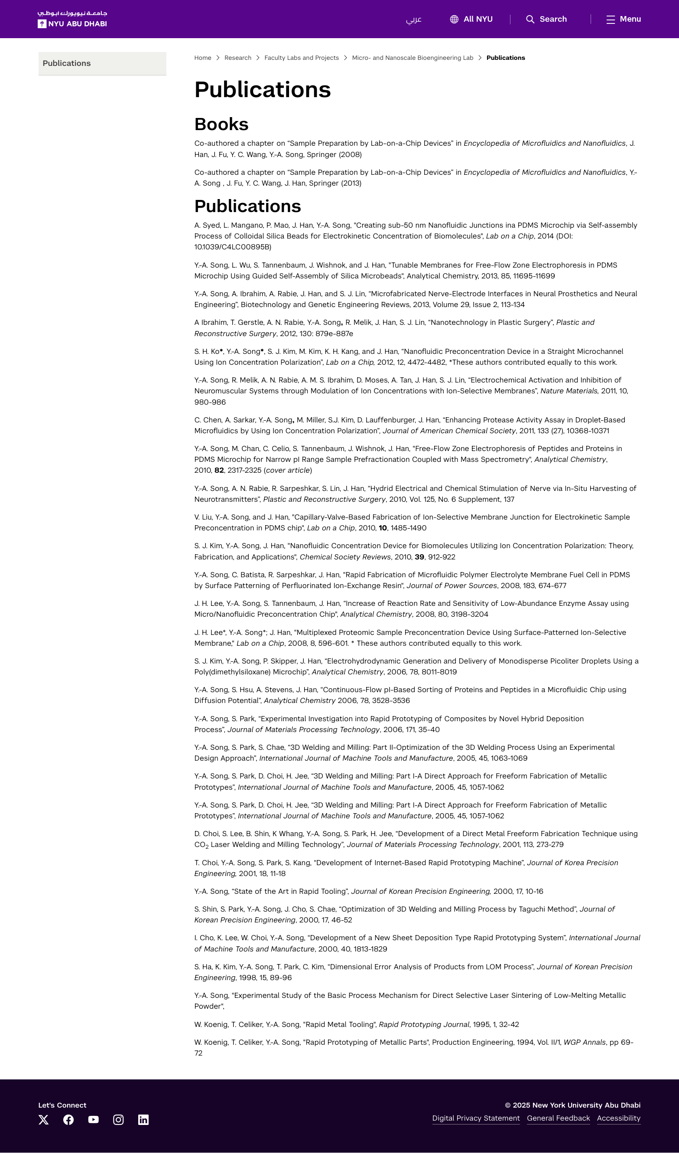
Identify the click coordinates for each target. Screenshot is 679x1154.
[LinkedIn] (143, 1122)
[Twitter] (44, 1122)
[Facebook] (68, 1122)
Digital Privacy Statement (476, 1119)
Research (237, 59)
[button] (548, 20)
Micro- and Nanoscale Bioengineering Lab (413, 59)
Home (203, 59)
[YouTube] (93, 1122)
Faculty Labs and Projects (302, 59)
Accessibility (619, 1119)
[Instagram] (118, 1122)
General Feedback (558, 1119)
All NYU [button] (469, 20)
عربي (414, 20)
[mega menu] (621, 19)
